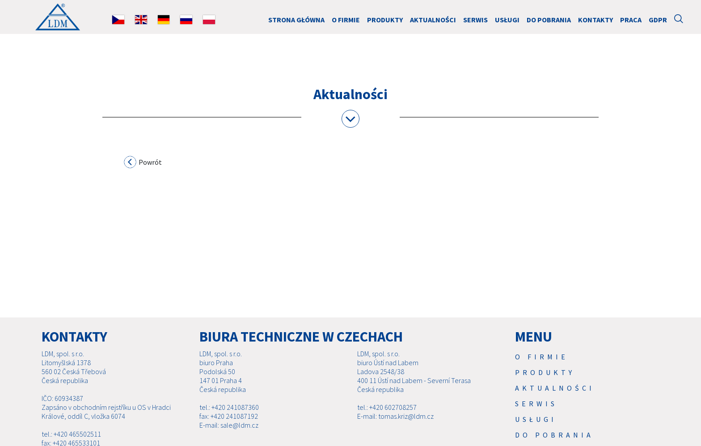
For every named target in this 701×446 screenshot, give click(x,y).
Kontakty (595, 19)
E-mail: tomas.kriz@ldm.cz (395, 416)
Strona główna (296, 19)
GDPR (658, 19)
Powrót (143, 163)
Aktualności (433, 19)
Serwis (475, 19)
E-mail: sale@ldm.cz (228, 425)
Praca (631, 19)
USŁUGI (507, 19)
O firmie (346, 19)
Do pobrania (549, 19)
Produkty (385, 19)
